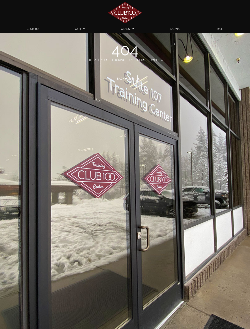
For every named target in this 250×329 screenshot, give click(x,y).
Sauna (175, 29)
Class (127, 29)
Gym (80, 29)
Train (219, 29)
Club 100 (33, 29)
